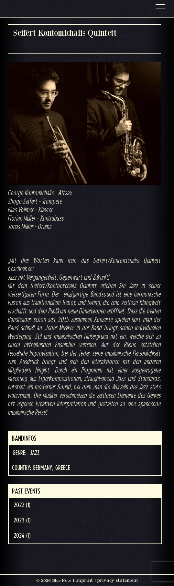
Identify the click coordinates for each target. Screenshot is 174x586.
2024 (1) (22, 535)
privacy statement (117, 580)
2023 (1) (22, 520)
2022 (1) (22, 505)
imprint (84, 580)
